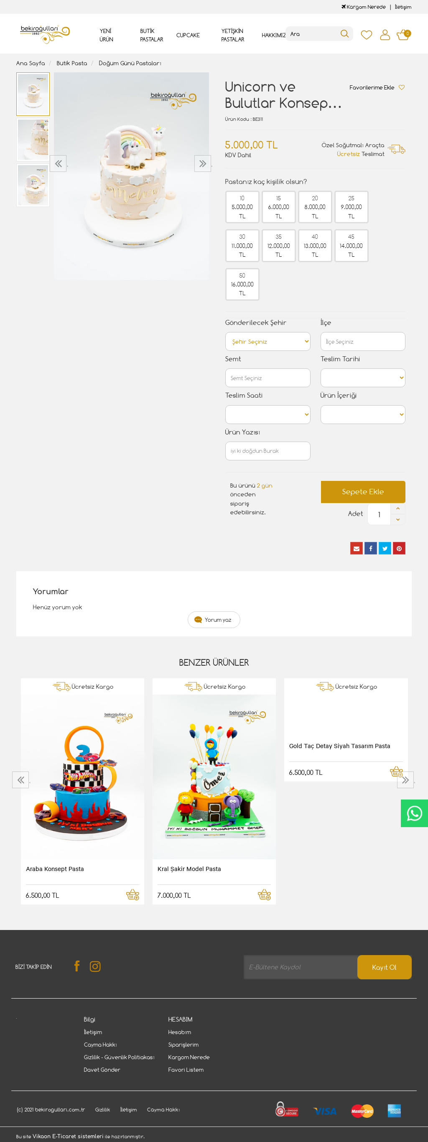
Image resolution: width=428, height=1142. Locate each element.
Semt (233, 359)
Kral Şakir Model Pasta (189, 868)
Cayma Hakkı (100, 1044)
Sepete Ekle (363, 491)
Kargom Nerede (363, 7)
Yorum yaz (218, 619)
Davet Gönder (102, 1069)
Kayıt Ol (384, 967)
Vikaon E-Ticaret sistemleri (68, 1136)
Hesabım (179, 1032)
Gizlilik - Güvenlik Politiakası (119, 1057)
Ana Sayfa (30, 62)
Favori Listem (186, 1069)
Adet (355, 514)
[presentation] (59, 163)
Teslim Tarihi (340, 359)
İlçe (326, 323)
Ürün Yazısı (242, 432)
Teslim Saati (244, 395)
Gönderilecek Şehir (256, 323)
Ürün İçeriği (339, 395)
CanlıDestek (414, 813)
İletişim (403, 7)
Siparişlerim (183, 1044)
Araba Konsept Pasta (55, 868)
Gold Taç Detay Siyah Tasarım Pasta (339, 745)
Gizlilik (102, 1109)
